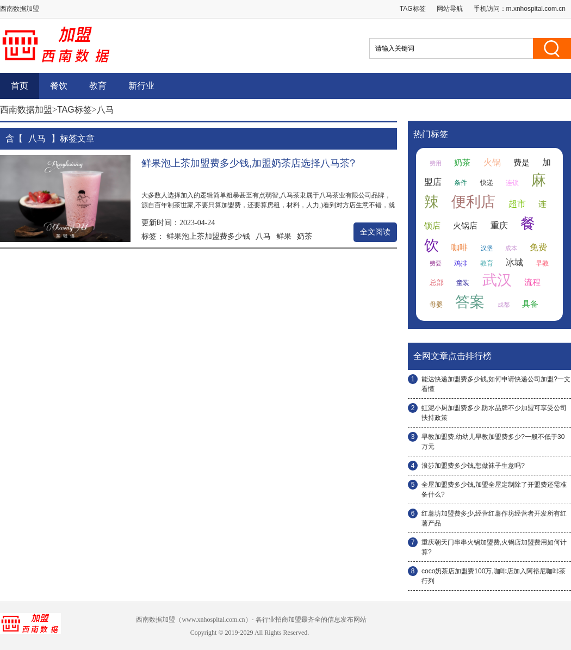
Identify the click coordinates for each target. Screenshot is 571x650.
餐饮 (58, 85)
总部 (437, 282)
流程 (532, 282)
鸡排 (460, 263)
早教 (542, 263)
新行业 (141, 85)
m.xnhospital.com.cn (536, 9)
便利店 (473, 202)
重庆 (499, 225)
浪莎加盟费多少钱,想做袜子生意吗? (473, 465)
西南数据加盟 (26, 109)
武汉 (497, 280)
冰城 (514, 262)
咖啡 (459, 247)
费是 (521, 162)
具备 (530, 304)
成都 (504, 304)
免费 (538, 247)
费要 (436, 263)
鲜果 (283, 236)
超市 (517, 203)
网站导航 (450, 9)
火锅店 (465, 225)
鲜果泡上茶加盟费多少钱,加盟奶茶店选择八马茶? (248, 163)
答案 (470, 302)
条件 (460, 183)
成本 (511, 248)
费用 (436, 163)
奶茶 (304, 236)
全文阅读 (375, 232)
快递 (486, 183)
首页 (19, 85)
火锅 (492, 162)
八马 (263, 236)
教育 (98, 85)
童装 (462, 283)
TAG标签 (413, 9)
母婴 (436, 304)
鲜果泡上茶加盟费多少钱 (208, 236)
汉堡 (487, 248)
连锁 (512, 183)
